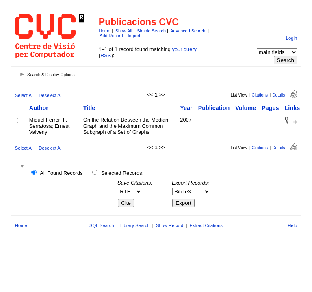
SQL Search (101, 225)
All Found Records (61, 173)
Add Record (111, 35)
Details (278, 95)
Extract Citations (206, 225)
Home (104, 30)
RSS (105, 55)
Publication (214, 108)
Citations (259, 95)
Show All (123, 30)
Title (89, 108)
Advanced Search (187, 30)
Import (134, 35)
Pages (270, 108)
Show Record (169, 225)
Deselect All (50, 95)
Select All (24, 95)
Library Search (135, 225)
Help (292, 225)
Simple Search (151, 30)
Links (292, 108)
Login (291, 38)
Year (186, 108)
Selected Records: (122, 173)
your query (184, 49)
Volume (245, 108)
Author (38, 108)
